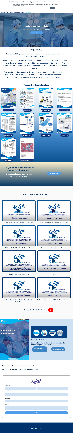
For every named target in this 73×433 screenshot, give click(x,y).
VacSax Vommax (46, 135)
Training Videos (17, 12)
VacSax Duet (64, 135)
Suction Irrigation (27, 135)
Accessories (8, 135)
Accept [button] (52, 8)
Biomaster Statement (27, 160)
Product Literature (10, 12)
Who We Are (28, 12)
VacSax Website (36, 32)
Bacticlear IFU (27, 110)
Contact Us (23, 12)
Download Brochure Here (58, 349)
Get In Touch (54, 173)
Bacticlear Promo (8, 110)
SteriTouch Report (64, 110)
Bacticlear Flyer (46, 110)
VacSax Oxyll (8, 160)
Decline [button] (57, 8)
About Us (3, 12)
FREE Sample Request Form (39, 349)
